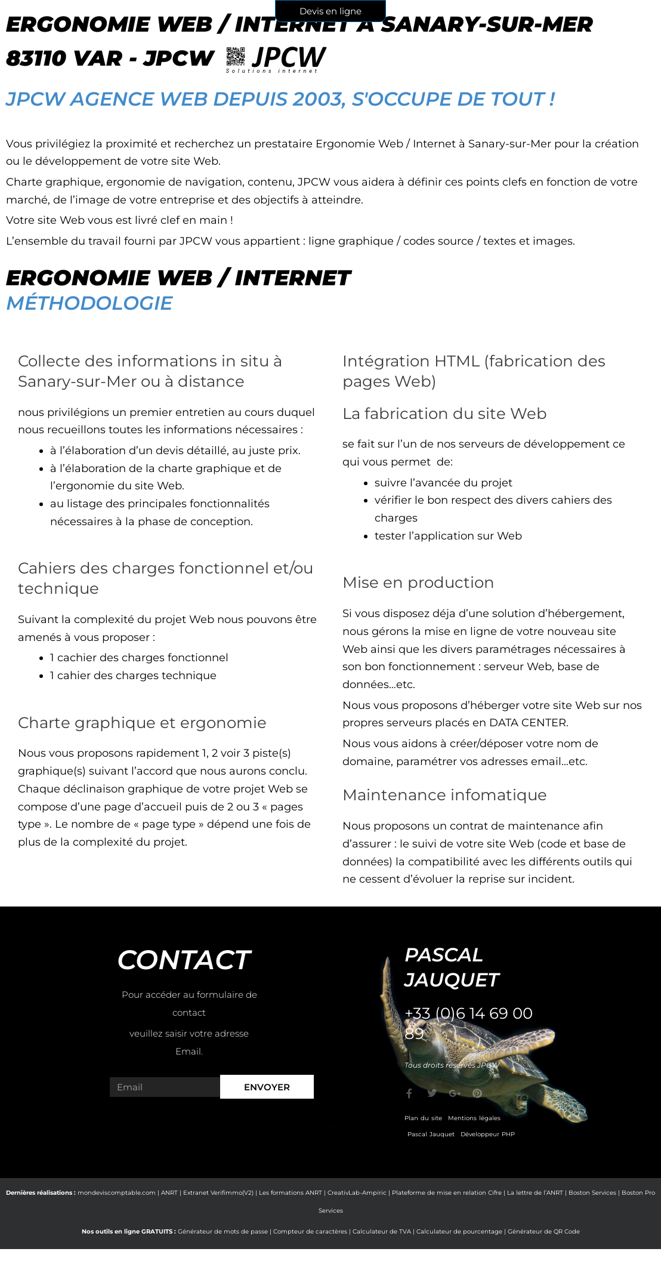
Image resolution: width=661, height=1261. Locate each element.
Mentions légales (474, 1118)
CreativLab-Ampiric (357, 1193)
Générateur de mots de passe (223, 1231)
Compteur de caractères (310, 1231)
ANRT (169, 1193)
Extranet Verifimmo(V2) (218, 1193)
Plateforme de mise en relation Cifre (447, 1193)
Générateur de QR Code (544, 1231)
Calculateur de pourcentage (459, 1231)
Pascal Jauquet (431, 1134)
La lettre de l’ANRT (535, 1193)
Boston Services (592, 1193)
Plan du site (423, 1118)
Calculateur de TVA (382, 1231)
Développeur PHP (488, 1134)
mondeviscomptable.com (117, 1193)
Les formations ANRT (290, 1193)
